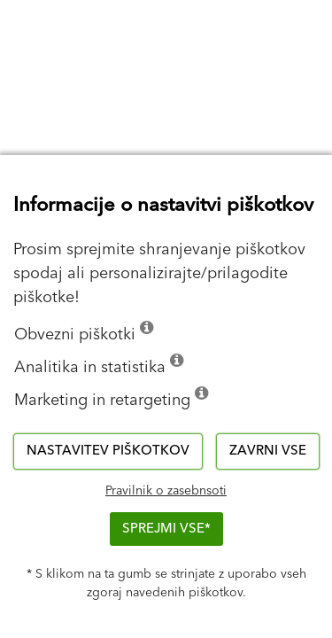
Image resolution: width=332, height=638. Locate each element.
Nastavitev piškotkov (108, 451)
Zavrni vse (267, 451)
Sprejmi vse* (166, 529)
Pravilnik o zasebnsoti (166, 491)
